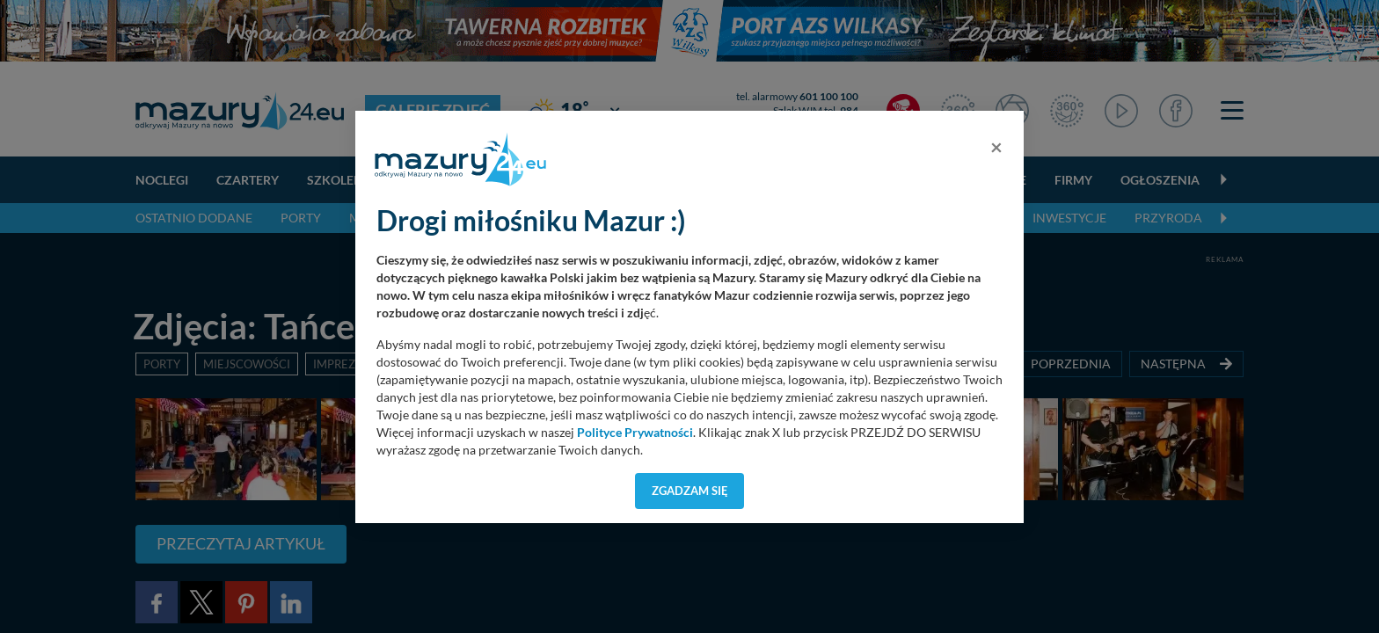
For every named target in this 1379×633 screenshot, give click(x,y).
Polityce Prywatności (635, 433)
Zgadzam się (690, 491)
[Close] (996, 146)
